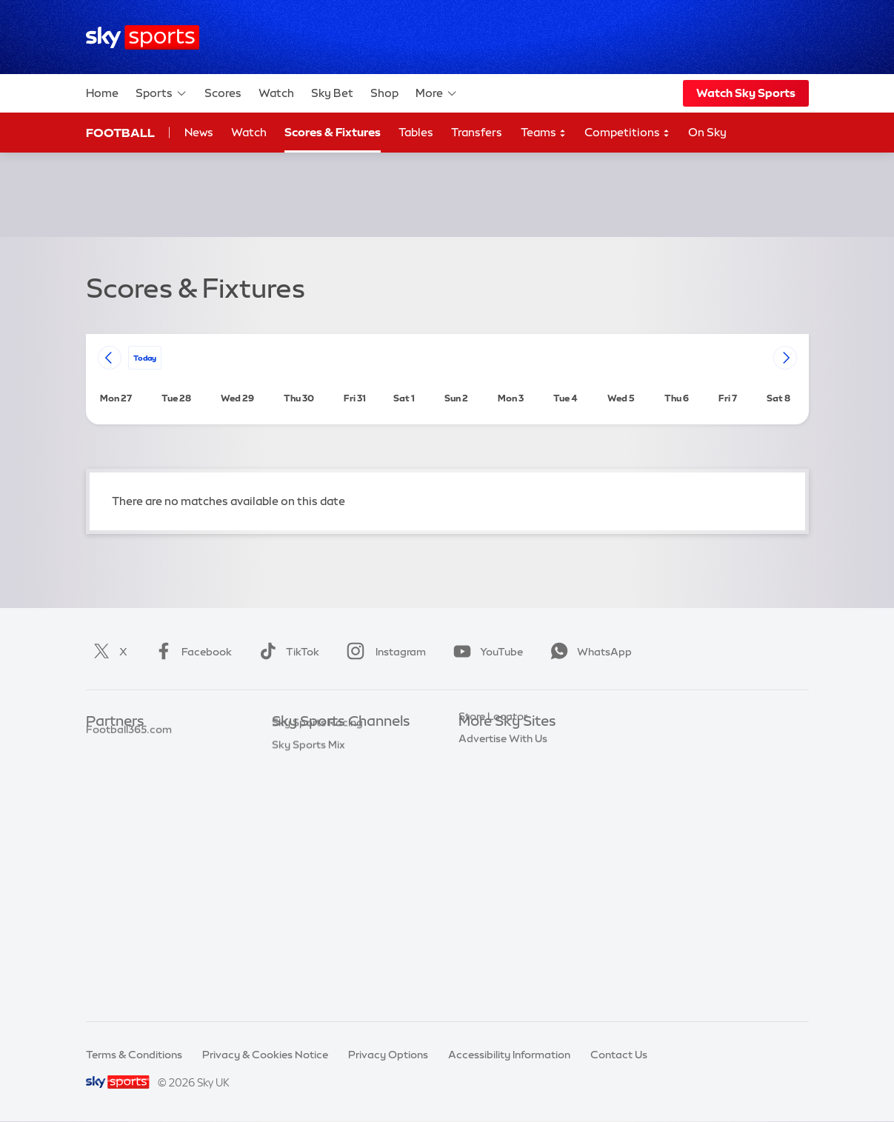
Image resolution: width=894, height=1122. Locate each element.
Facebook (190, 651)
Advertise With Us (502, 920)
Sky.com (480, 744)
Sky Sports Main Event (327, 744)
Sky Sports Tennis (315, 877)
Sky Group (484, 810)
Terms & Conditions (134, 1054)
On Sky (707, 132)
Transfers (476, 132)
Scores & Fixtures (332, 132)
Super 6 (105, 766)
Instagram (383, 651)
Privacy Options (388, 1054)
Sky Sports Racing (317, 965)
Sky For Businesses (505, 832)
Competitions (627, 133)
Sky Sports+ (301, 943)
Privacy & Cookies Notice (265, 1054)
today (144, 357)
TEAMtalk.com (123, 789)
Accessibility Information (509, 1054)
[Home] (142, 37)
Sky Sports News (314, 920)
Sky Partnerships (500, 854)
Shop (384, 92)
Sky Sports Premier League (338, 766)
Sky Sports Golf (311, 832)
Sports (161, 93)
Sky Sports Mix (308, 987)
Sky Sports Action (316, 898)
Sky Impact (486, 877)
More (437, 93)
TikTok (286, 651)
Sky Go (476, 789)
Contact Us (618, 1054)
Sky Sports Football (321, 789)
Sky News (482, 766)
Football (120, 132)
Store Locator (492, 898)
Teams (544, 133)
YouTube (485, 651)
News (198, 132)
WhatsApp (588, 651)
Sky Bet (332, 92)
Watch (276, 92)
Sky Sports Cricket (318, 810)
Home (102, 92)
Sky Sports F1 (305, 854)
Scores (222, 92)
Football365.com (129, 810)
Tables (415, 132)
